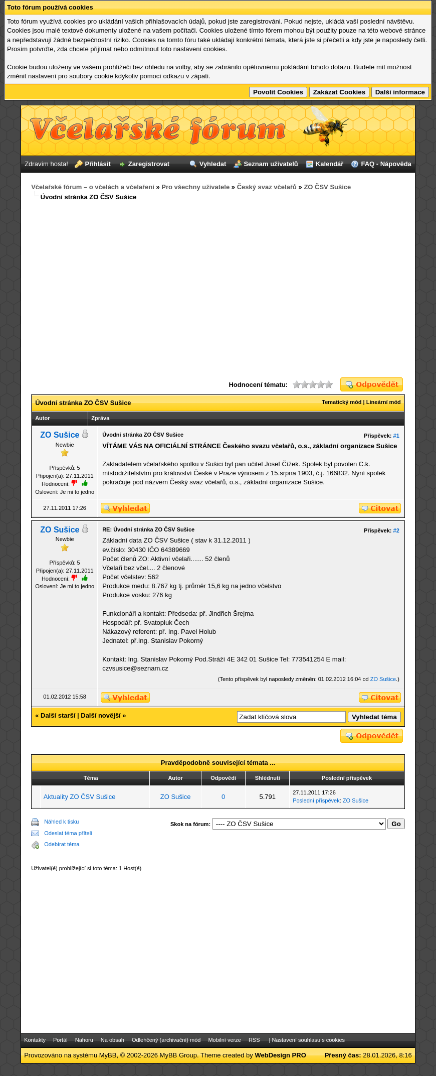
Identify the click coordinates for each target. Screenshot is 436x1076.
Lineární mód (383, 402)
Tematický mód (341, 402)
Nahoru (84, 1040)
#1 (396, 436)
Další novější (100, 715)
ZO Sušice (59, 435)
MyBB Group (178, 1055)
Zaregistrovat (148, 164)
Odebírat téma (61, 844)
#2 (396, 530)
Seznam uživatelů (271, 164)
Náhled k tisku (61, 822)
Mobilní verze (224, 1040)
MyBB (108, 1055)
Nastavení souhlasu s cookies (308, 1040)
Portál (60, 1040)
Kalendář (330, 164)
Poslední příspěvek (316, 800)
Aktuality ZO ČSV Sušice (80, 796)
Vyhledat (213, 164)
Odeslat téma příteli (68, 833)
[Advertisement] (218, 289)
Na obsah (112, 1040)
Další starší (58, 715)
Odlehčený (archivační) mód (166, 1040)
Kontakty (35, 1040)
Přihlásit (97, 164)
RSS (254, 1040)
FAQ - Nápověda (386, 164)
